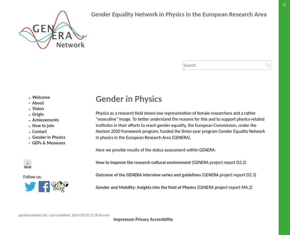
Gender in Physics (48, 137)
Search (268, 65)
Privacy (142, 219)
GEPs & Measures (48, 143)
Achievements (45, 120)
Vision (38, 108)
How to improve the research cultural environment (143, 162)
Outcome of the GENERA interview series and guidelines (148, 175)
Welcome (41, 97)
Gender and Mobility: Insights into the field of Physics (146, 187)
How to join (43, 125)
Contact (39, 131)
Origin (38, 114)
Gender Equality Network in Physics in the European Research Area (179, 14)
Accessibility (161, 219)
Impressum (124, 219)
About (38, 103)
